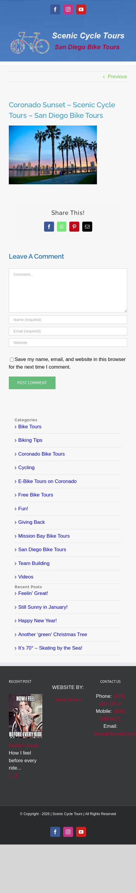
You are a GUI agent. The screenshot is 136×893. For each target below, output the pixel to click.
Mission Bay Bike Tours (44, 536)
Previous (117, 76)
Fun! (23, 508)
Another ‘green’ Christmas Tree (52, 634)
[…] (12, 775)
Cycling (26, 467)
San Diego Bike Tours (42, 549)
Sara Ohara (68, 700)
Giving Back (31, 522)
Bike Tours (29, 426)
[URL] (68, 342)
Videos (25, 577)
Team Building (34, 563)
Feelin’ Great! (33, 593)
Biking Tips (30, 440)
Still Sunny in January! (43, 607)
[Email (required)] (68, 331)
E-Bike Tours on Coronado (47, 481)
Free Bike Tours (35, 495)
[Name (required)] (68, 319)
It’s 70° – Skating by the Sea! (50, 648)
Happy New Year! (37, 620)
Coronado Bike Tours (41, 454)
